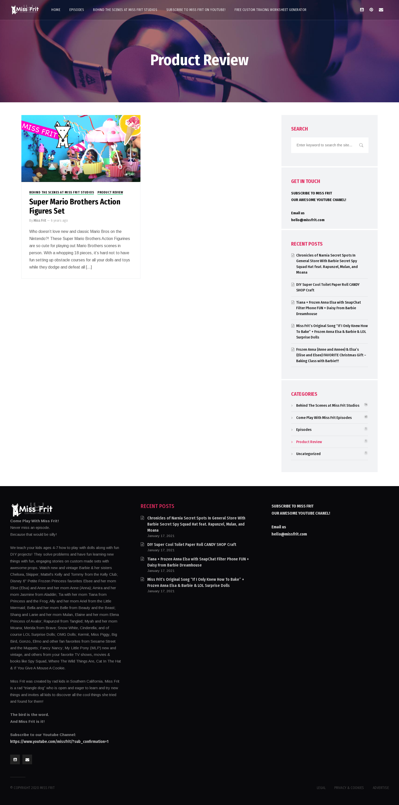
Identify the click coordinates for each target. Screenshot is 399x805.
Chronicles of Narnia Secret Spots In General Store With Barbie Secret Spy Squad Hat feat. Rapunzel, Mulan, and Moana (196, 524)
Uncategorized (308, 453)
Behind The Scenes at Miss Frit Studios (61, 192)
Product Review (110, 192)
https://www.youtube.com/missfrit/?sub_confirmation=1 (59, 741)
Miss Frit (40, 220)
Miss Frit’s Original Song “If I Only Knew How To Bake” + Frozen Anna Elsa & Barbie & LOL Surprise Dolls (332, 331)
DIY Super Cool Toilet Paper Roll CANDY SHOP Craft (191, 544)
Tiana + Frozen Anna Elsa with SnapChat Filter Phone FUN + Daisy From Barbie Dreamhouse (328, 308)
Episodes (303, 429)
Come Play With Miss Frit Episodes (324, 417)
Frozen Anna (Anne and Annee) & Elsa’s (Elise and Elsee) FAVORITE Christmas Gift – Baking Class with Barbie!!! (331, 355)
